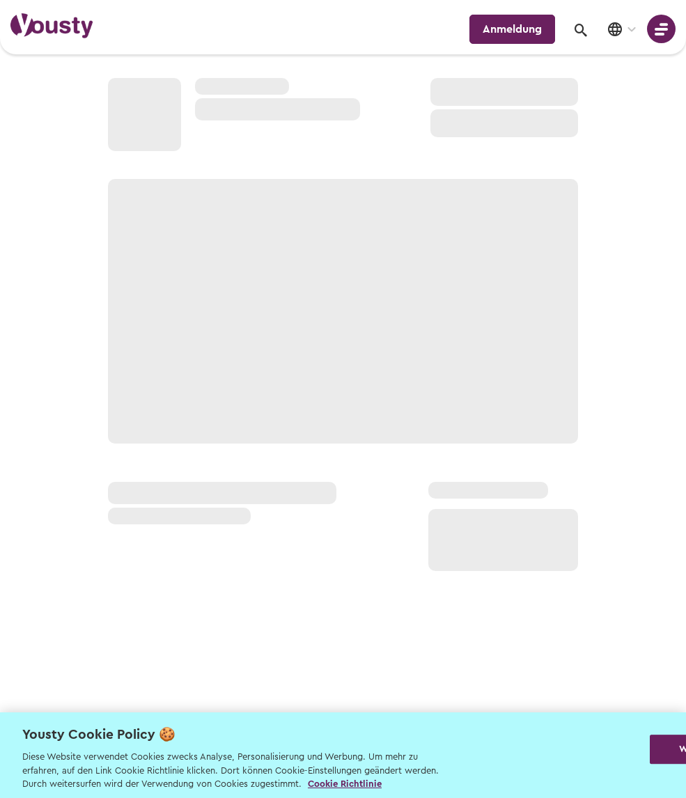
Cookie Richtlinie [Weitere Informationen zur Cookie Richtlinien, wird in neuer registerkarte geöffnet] (345, 783)
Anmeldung (512, 29)
